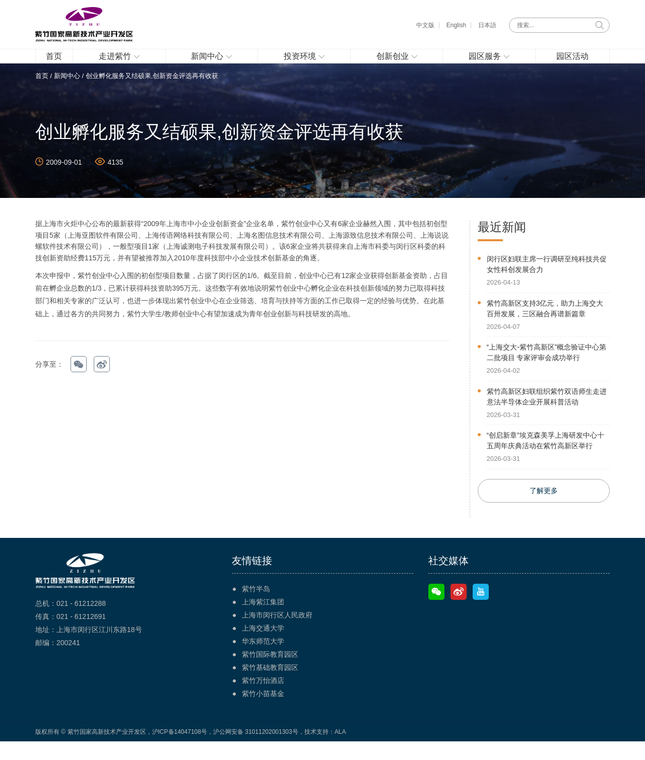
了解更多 (544, 509)
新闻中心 (67, 94)
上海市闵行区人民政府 (277, 634)
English (456, 25)
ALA (340, 750)
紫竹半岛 (256, 607)
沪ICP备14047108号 (179, 750)
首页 (41, 94)
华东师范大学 (263, 660)
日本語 (487, 25)
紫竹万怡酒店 (263, 699)
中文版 (425, 25)
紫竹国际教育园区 (270, 673)
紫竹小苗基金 (263, 712)
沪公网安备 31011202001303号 (255, 750)
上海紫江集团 (263, 620)
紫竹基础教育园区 (270, 686)
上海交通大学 (263, 647)
